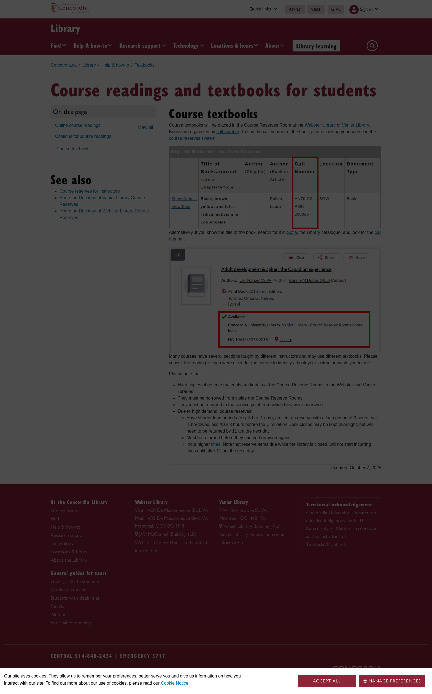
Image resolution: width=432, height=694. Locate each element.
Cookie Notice (174, 683)
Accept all (327, 681)
